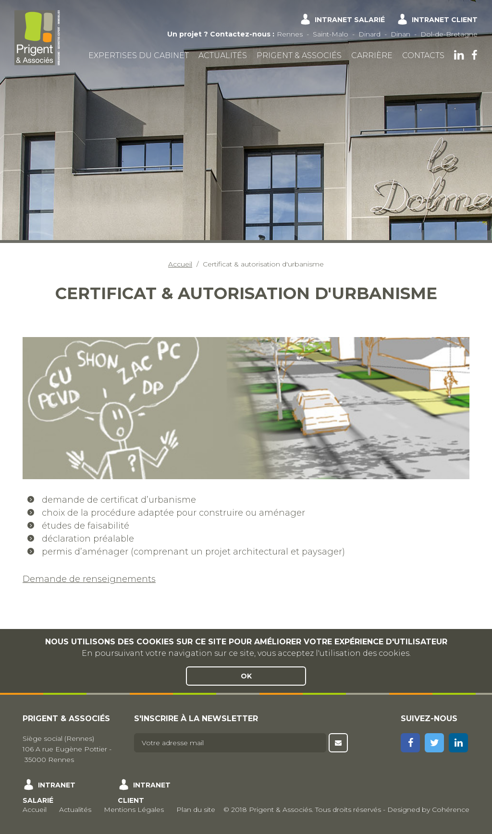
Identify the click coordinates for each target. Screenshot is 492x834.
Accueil (180, 264)
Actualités (222, 55)
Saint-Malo (330, 34)
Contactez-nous (240, 34)
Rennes (290, 34)
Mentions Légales (134, 809)
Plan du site (195, 809)
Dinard (369, 34)
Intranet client (445, 19)
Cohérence (450, 809)
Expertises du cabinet (138, 55)
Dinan (400, 34)
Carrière (372, 55)
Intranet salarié (350, 19)
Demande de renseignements (89, 579)
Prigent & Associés (299, 55)
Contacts (423, 55)
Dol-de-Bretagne (449, 34)
